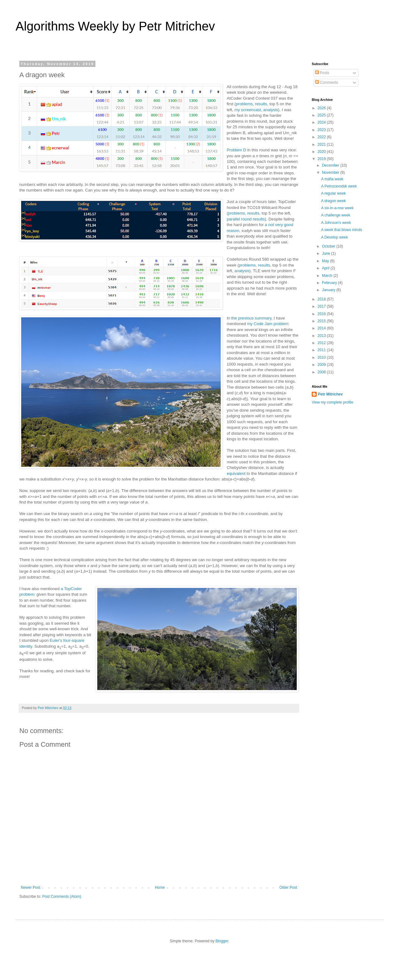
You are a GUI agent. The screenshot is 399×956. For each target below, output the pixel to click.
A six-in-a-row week (337, 208)
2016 (322, 314)
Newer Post (30, 887)
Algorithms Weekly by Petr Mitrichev (115, 26)
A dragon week (333, 201)
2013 (322, 336)
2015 (322, 321)
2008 (322, 372)
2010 (322, 357)
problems (244, 104)
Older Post (288, 887)
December (331, 165)
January (329, 290)
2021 (322, 144)
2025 (322, 115)
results (261, 104)
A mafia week (332, 179)
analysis (270, 109)
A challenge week (335, 215)
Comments (326, 82)
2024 (322, 122)
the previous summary (251, 318)
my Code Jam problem (267, 323)
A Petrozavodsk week (339, 186)
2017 (322, 306)
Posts (322, 73)
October (329, 246)
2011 (322, 350)
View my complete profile (332, 402)
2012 (322, 343)
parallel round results (246, 219)
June (326, 253)
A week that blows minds (341, 230)
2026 (322, 108)
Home (160, 887)
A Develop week (334, 237)
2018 (322, 299)
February (330, 283)
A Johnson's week (336, 222)
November (331, 172)
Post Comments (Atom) (61, 896)
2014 (322, 328)
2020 (322, 151)
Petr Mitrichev (330, 394)
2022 (322, 137)
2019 (322, 159)
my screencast (247, 109)
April (326, 268)
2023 (322, 130)
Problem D (236, 150)
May (326, 261)
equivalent (236, 473)
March (328, 275)
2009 (322, 364)
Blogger (221, 941)
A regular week (333, 193)
